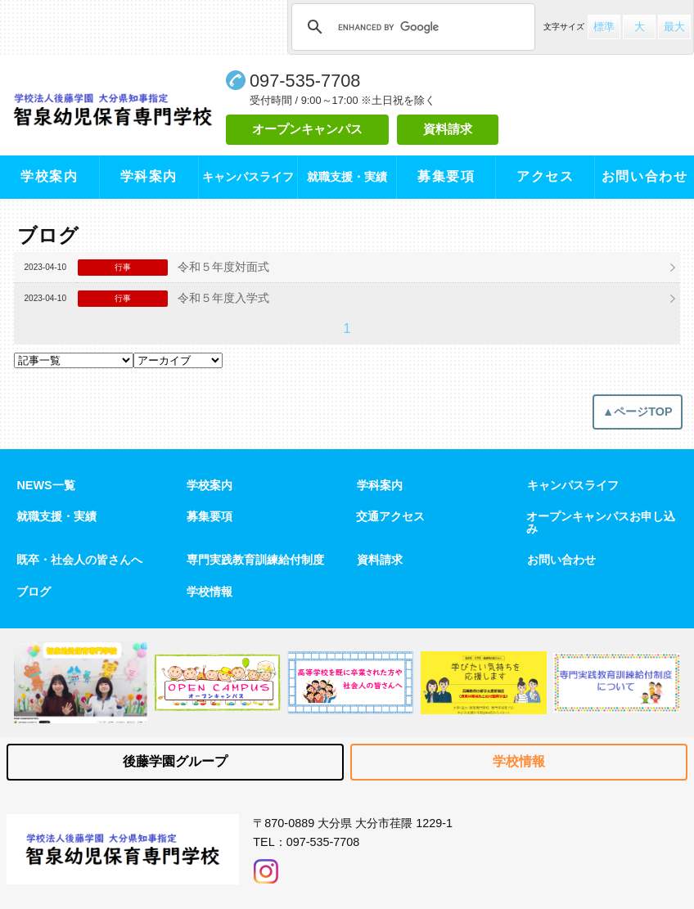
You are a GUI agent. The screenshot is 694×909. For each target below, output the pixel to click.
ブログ (33, 591)
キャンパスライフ (573, 485)
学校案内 (49, 176)
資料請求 (447, 129)
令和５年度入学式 (223, 297)
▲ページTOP (637, 411)
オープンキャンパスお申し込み (600, 522)
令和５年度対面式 (223, 266)
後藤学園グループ (175, 761)
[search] (411, 27)
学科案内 (149, 176)
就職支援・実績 (56, 516)
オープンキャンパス (307, 129)
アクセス (545, 176)
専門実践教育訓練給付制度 (255, 559)
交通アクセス (390, 516)
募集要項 (446, 176)
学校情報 (209, 591)
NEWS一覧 (45, 485)
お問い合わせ (645, 176)
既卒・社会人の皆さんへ (79, 559)
